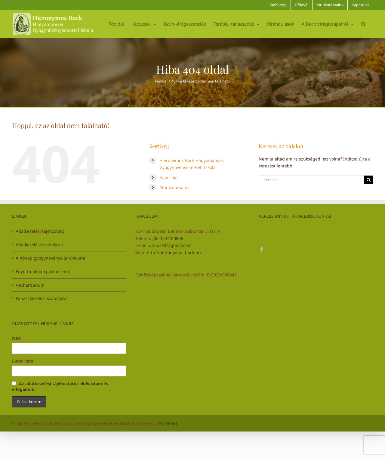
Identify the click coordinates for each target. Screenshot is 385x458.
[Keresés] (368, 180)
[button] (363, 24)
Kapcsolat (169, 177)
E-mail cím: (23, 361)
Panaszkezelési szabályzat (42, 298)
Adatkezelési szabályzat (39, 245)
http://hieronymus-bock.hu (174, 252)
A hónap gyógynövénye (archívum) (50, 258)
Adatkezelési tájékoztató (40, 231)
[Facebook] (262, 250)
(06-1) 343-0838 (167, 238)
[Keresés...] (311, 180)
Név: (16, 338)
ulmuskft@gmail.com (170, 245)
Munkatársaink (174, 187)
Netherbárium (30, 285)
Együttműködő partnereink (43, 271)
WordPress (168, 423)
